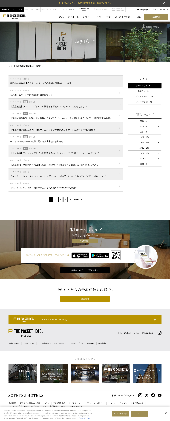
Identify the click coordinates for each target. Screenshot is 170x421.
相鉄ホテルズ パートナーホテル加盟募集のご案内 (44, 406)
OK (139, 414)
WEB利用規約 (59, 403)
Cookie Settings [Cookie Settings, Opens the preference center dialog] (120, 414)
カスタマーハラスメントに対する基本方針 (126, 403)
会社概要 (12, 403)
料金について (29, 343)
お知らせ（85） (145, 91)
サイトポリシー (75, 403)
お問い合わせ (14, 343)
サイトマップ (14, 406)
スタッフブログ (76, 343)
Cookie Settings (75, 406)
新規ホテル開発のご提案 (30, 403)
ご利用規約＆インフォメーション (52, 343)
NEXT (78, 199)
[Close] (166, 413)
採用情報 (102, 343)
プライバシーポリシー (95, 403)
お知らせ (87, 17)
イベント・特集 (103, 17)
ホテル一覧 (73, 17)
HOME (61, 17)
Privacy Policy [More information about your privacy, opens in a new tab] (84, 418)
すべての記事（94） (144, 86)
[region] (85, 414)
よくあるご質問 (122, 17)
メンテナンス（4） (144, 102)
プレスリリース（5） (144, 96)
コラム (47, 403)
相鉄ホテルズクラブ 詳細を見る (85, 270)
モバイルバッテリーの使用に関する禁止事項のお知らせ (85, 3)
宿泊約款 (91, 343)
